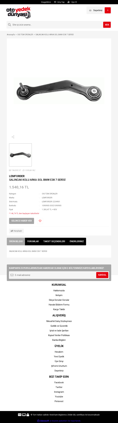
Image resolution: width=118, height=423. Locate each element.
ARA (107, 25)
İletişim (59, 295)
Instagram (59, 392)
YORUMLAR (33, 241)
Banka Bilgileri (59, 340)
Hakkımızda (59, 290)
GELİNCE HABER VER (21, 221)
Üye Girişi (59, 361)
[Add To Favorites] (40, 221)
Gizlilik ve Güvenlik (59, 326)
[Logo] (19, 12)
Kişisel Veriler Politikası (59, 335)
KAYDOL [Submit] (102, 275)
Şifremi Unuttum (59, 366)
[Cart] (99, 10)
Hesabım (59, 352)
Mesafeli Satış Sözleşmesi (59, 321)
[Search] (59, 25)
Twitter (59, 387)
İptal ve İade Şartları (59, 330)
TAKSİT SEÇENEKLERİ (54, 241)
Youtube (59, 396)
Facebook (59, 382)
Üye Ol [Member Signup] (72, 2)
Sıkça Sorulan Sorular (59, 300)
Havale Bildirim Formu (59, 304)
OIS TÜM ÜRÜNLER (49, 194)
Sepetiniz (59, 370)
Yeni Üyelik (59, 356)
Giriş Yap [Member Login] (59, 2)
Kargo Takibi (59, 309)
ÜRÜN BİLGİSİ (16, 241)
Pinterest (59, 401)
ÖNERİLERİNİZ (77, 241)
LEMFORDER (17, 176)
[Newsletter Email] (59, 275)
